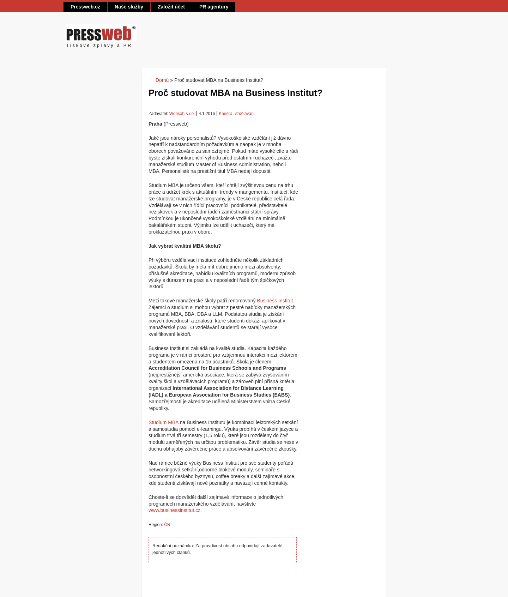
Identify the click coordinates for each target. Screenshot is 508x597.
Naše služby (129, 7)
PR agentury (213, 7)
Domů (162, 80)
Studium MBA (164, 422)
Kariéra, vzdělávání (237, 113)
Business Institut (275, 300)
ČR (167, 524)
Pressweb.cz (85, 7)
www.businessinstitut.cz (174, 510)
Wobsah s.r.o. (182, 113)
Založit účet (171, 7)
